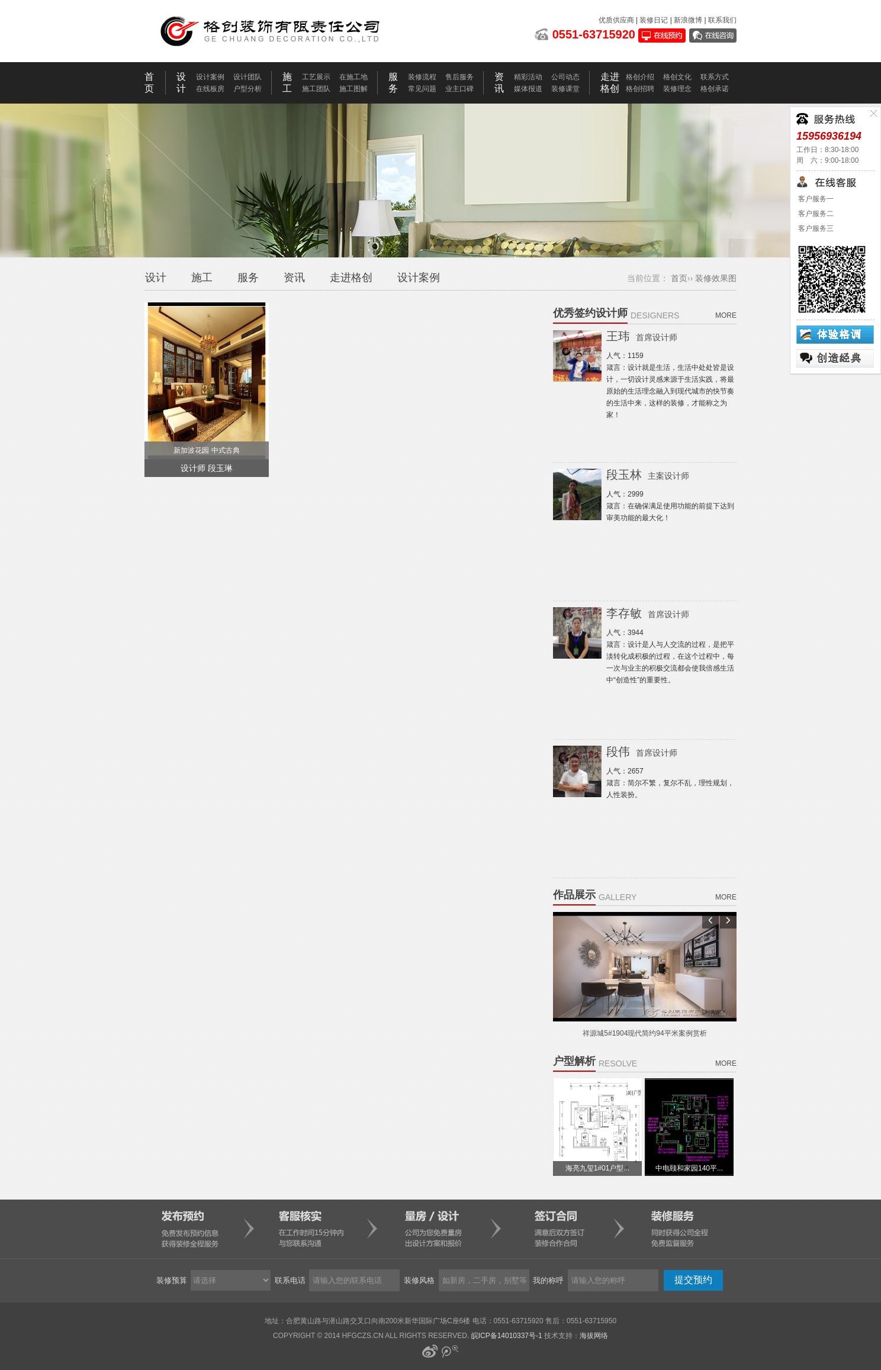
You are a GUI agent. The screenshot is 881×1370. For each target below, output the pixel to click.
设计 (155, 277)
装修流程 (422, 77)
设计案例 (210, 77)
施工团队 (316, 89)
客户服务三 (815, 228)
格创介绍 (640, 77)
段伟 (641, 751)
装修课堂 (565, 89)
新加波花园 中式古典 (206, 450)
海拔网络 (594, 1336)
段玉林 (647, 474)
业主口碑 (459, 89)
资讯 (294, 277)
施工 (202, 277)
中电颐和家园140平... (689, 1168)
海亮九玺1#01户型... (597, 1168)
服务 (248, 277)
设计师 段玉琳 (207, 468)
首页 (679, 278)
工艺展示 (316, 77)
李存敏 (647, 613)
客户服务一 (815, 199)
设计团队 (247, 77)
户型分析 (247, 89)
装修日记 (653, 20)
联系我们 (722, 20)
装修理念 (677, 89)
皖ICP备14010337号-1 (506, 1336)
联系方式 (714, 77)
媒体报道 (528, 89)
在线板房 (210, 89)
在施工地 (353, 77)
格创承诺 (714, 89)
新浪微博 (688, 20)
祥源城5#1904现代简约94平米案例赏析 (644, 1033)
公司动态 (565, 77)
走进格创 (351, 277)
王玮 (641, 336)
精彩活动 (528, 77)
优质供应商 (616, 20)
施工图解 (353, 89)
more (726, 315)
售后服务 (459, 77)
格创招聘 (640, 89)
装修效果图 (716, 278)
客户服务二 (815, 213)
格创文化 (677, 77)
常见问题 (422, 89)
